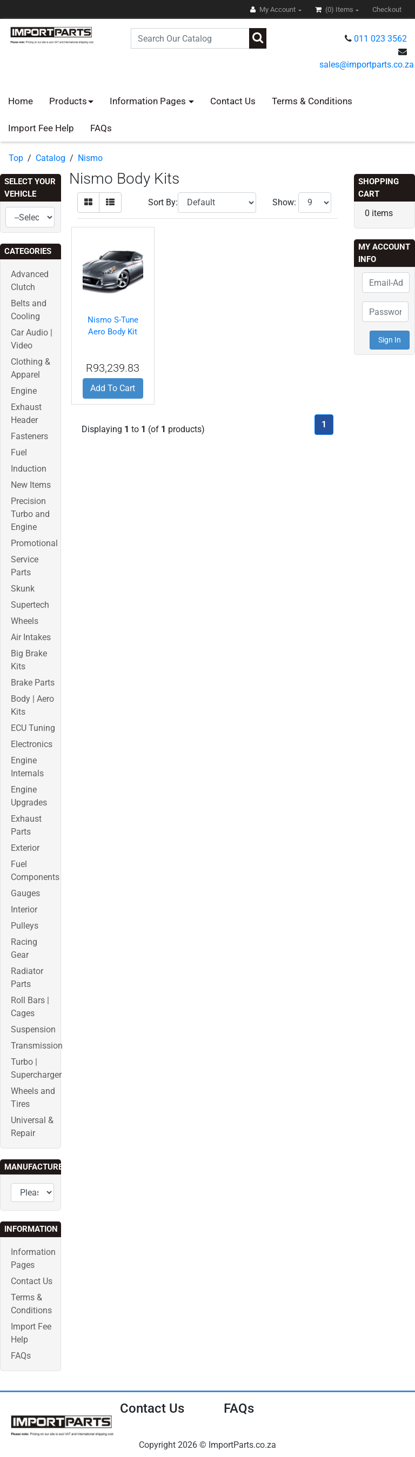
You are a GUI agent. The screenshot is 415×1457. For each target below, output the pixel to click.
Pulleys (24, 926)
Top (16, 158)
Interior (24, 909)
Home (20, 101)
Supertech (30, 605)
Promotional (34, 543)
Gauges (25, 893)
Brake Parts (33, 682)
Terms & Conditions (312, 101)
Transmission (37, 1045)
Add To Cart (112, 388)
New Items (31, 485)
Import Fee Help (41, 128)
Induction (28, 469)
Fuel (19, 452)
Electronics (31, 744)
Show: (284, 202)
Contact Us (233, 101)
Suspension (33, 1029)
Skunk (23, 588)
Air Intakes (31, 637)
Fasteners (29, 436)
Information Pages (149, 101)
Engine (24, 391)
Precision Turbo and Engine (30, 514)
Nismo (90, 158)
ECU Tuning (33, 728)
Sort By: (163, 202)
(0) (335, 9)
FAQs (101, 128)
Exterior (25, 848)
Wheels (24, 621)
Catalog (50, 158)
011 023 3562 (380, 38)
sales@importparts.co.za (366, 64)
